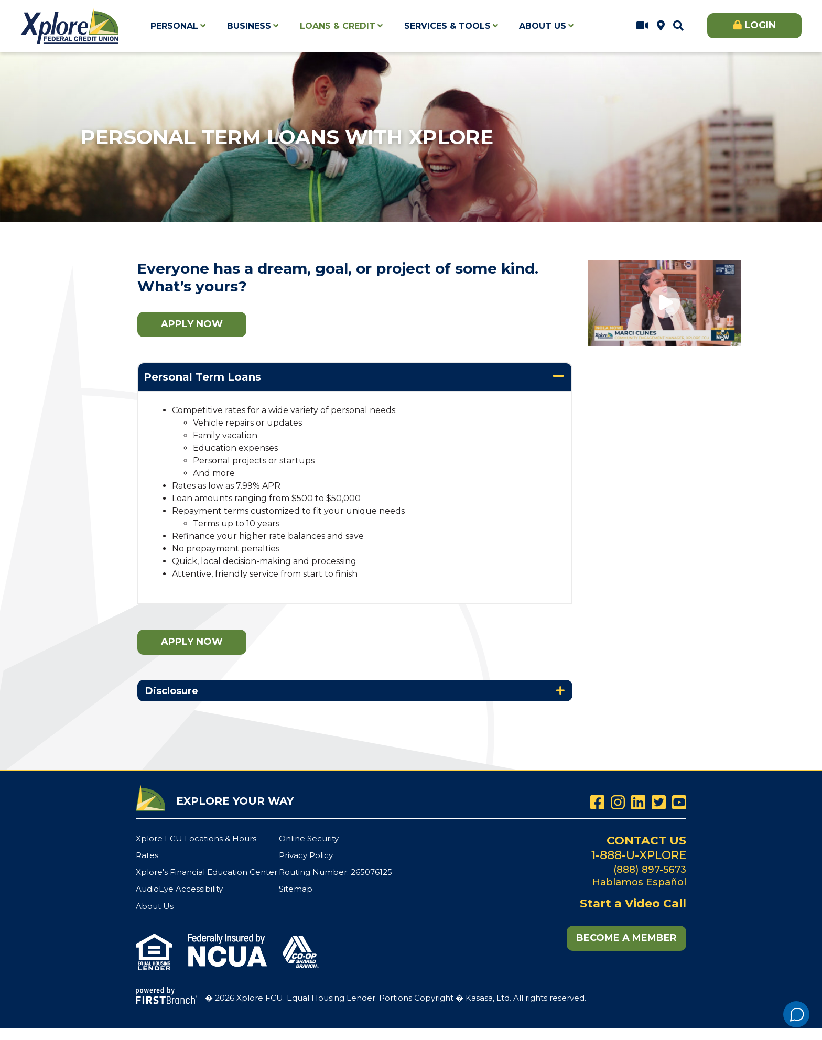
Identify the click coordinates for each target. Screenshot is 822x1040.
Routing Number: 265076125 (335, 872)
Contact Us (646, 840)
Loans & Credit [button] (337, 26)
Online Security (309, 838)
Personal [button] (174, 26)
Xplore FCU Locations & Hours (661, 25)
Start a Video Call (642, 25)
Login (760, 25)
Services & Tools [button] (447, 26)
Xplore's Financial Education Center (206, 872)
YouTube (679, 802)
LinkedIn (638, 802)
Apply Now (192, 324)
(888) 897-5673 (649, 869)
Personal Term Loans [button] (202, 377)
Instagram (618, 802)
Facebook (597, 802)
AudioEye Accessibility (179, 889)
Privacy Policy (306, 855)
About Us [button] (542, 26)
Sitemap (295, 889)
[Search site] (678, 26)
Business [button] (249, 26)
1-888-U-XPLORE (638, 855)
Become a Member (626, 938)
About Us (155, 906)
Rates (147, 855)
